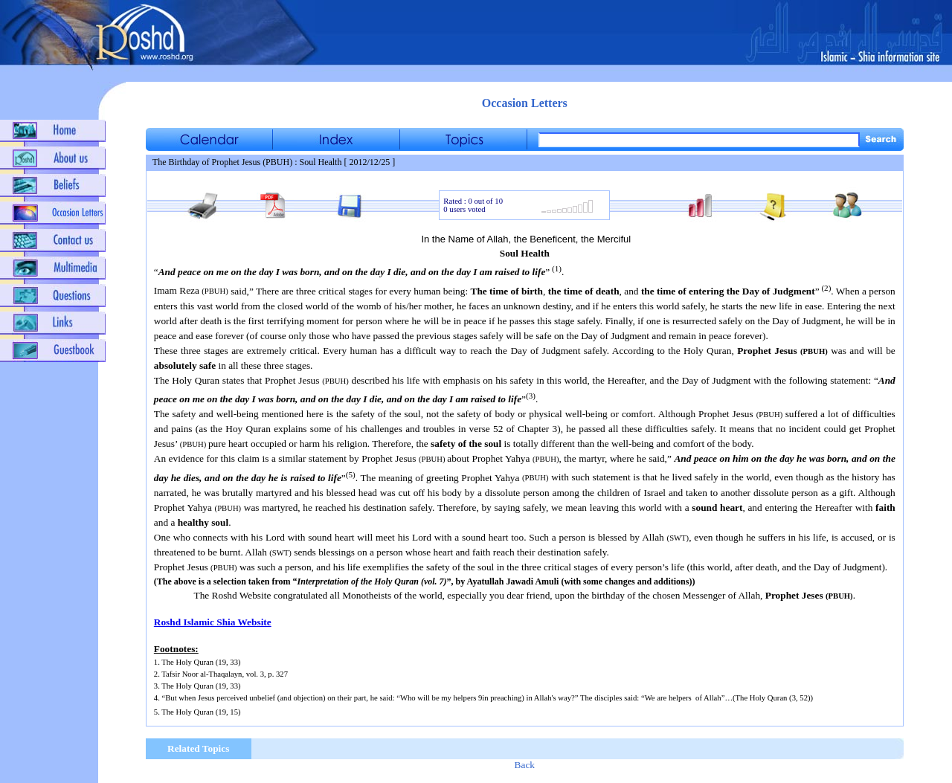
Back (525, 764)
